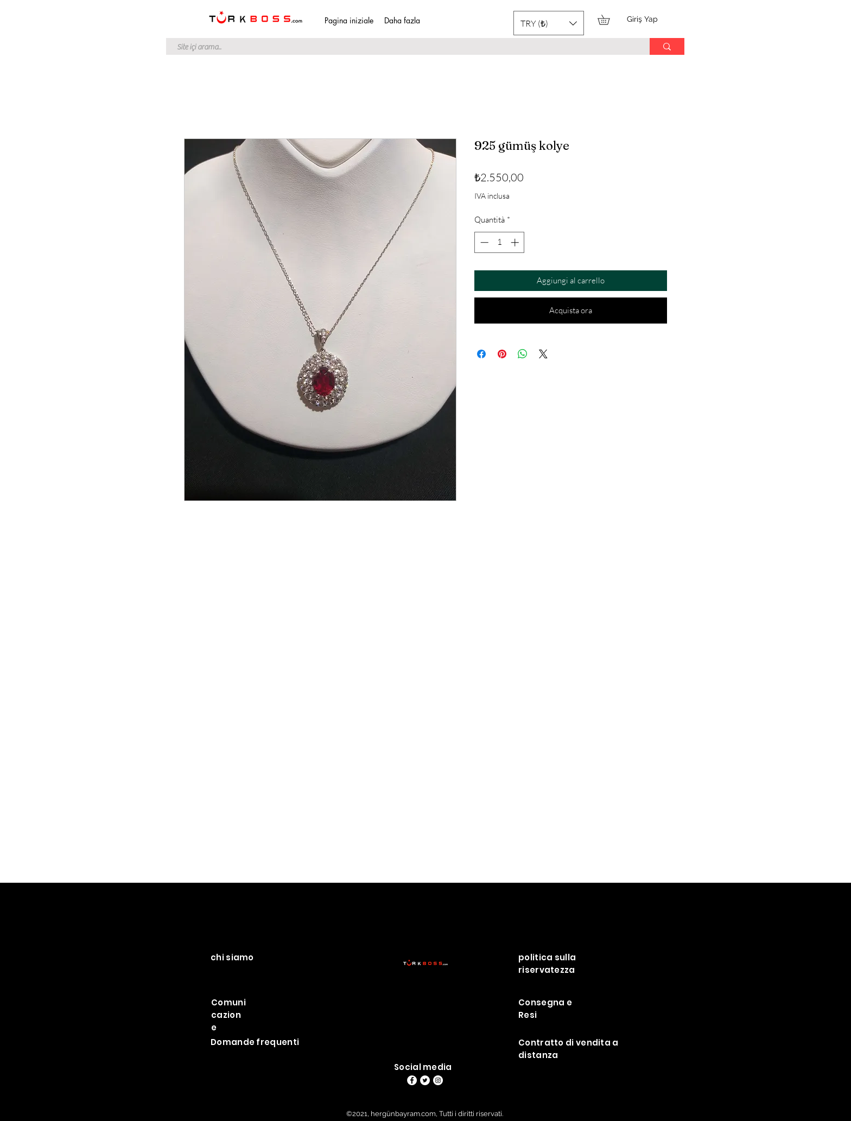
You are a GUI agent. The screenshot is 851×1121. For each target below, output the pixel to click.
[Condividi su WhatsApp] (522, 353)
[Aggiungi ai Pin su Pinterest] (502, 353)
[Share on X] (543, 353)
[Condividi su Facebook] (481, 353)
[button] (548, 23)
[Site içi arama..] (402, 48)
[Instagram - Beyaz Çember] (438, 1080)
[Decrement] (483, 242)
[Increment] (516, 242)
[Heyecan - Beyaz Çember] (425, 1080)
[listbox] (548, 23)
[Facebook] (412, 1080)
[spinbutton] (500, 242)
